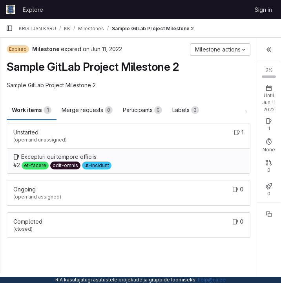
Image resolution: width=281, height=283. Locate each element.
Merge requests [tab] (87, 110)
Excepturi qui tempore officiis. (59, 156)
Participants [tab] (142, 110)
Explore (33, 9)
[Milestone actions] (220, 49)
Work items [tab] (31, 110)
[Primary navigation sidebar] (9, 28)
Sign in (263, 9)
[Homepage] (10, 9)
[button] (269, 49)
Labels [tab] (185, 110)
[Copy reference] (269, 214)
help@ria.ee (212, 280)
